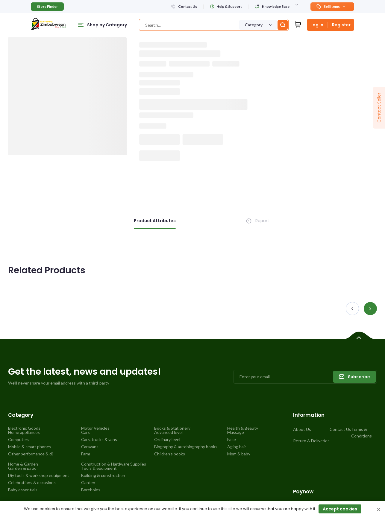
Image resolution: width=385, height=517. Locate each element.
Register (341, 25)
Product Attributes (155, 220)
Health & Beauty (242, 428)
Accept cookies (340, 509)
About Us (302, 429)
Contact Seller (379, 108)
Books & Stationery (172, 428)
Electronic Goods (24, 428)
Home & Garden (23, 464)
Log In (316, 25)
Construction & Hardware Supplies (113, 464)
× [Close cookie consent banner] (378, 509)
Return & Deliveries (311, 440)
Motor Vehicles (95, 428)
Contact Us (340, 429)
